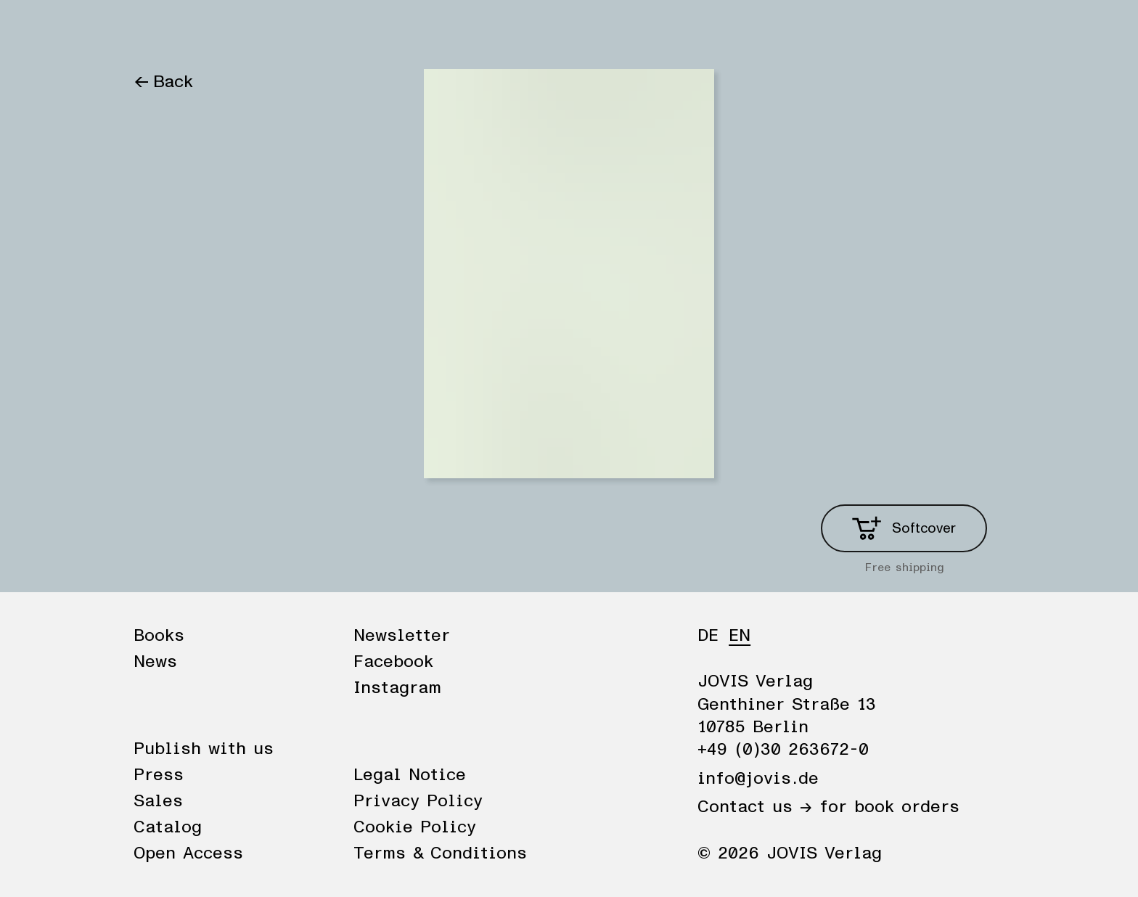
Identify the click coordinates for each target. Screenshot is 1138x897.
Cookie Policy (414, 827)
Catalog (168, 827)
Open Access (188, 853)
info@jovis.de (758, 778)
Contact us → (754, 807)
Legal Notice (409, 775)
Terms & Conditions (440, 853)
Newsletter (401, 635)
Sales (158, 801)
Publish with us (204, 749)
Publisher (299, 30)
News (223, 30)
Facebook (393, 662)
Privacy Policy (418, 801)
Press (159, 775)
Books (159, 30)
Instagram (397, 688)
